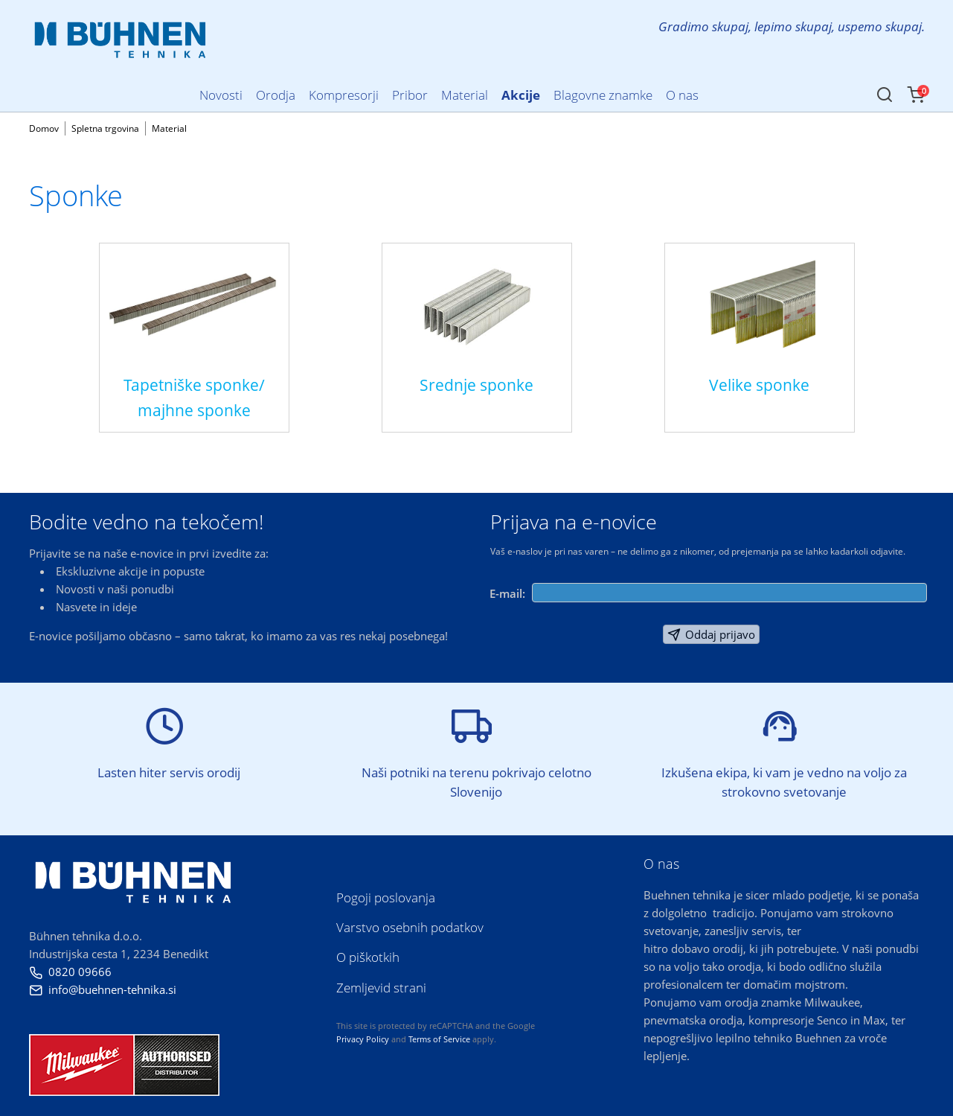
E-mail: (507, 593)
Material (169, 128)
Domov (44, 128)
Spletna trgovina (105, 128)
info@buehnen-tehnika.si (102, 989)
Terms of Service (439, 1039)
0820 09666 (70, 971)
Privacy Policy (362, 1039)
